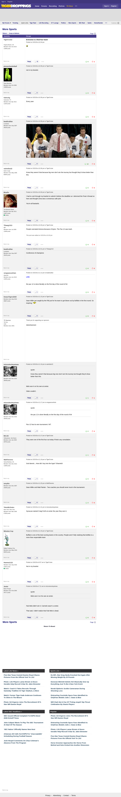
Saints (90, 23)
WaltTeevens (8, 460)
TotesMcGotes (9, 507)
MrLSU (6, 436)
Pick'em (61, 6)
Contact (66, 795)
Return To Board (49, 626)
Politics (63, 23)
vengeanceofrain (10, 273)
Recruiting (53, 6)
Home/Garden (98, 23)
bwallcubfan (8, 121)
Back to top (6, 61)
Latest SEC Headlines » (12, 712)
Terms (73, 795)
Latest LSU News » (10, 671)
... (76, 6)
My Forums (6, 23)
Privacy (47, 795)
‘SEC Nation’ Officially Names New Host (19, 729)
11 (36, 61)
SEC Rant (82, 23)
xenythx (7, 483)
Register (10, 1)
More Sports (72, 23)
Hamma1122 (8, 562)
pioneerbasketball (10, 66)
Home (37, 6)
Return (5, 33)
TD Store (69, 6)
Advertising (57, 795)
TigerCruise (8, 40)
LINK (28, 277)
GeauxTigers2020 (10, 297)
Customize (114, 23)
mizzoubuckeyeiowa (11, 364)
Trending (15, 23)
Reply (29, 61)
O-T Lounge (55, 23)
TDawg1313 (8, 225)
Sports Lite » (55, 671)
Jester (6, 586)
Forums (44, 6)
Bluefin (6, 192)
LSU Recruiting (44, 23)
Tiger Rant (33, 23)
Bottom (17, 33)
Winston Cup (8, 531)
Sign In (4, 1)
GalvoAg (7, 98)
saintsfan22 (8, 168)
